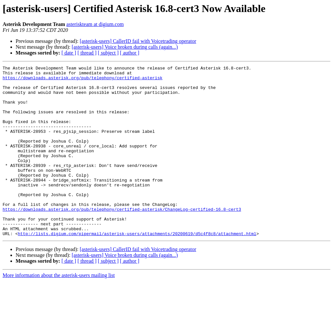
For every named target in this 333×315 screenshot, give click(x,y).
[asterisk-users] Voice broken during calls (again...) (125, 47)
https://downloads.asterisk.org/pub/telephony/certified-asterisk (82, 80)
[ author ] (130, 53)
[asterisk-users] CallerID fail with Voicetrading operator (138, 41)
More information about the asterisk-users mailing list (59, 309)
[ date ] (68, 53)
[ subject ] (108, 53)
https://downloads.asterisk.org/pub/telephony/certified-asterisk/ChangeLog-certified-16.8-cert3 (122, 238)
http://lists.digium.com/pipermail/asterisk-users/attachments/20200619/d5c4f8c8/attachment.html (137, 268)
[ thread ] (87, 53)
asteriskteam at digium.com (95, 24)
